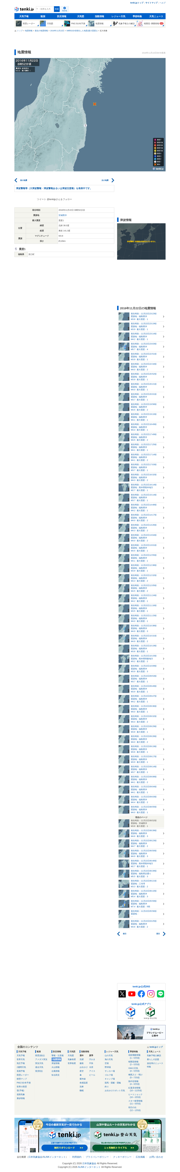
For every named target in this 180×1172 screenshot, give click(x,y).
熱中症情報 (136, 1082)
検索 (57, 9)
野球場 (108, 1067)
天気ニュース (156, 16)
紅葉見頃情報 (136, 1089)
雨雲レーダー (23, 1075)
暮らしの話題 (153, 1059)
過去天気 (39, 1067)
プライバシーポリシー (97, 1157)
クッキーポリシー (122, 1157)
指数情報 (99, 16)
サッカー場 (110, 1071)
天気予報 (24, 16)
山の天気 (109, 1055)
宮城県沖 (63, 215)
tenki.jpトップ (136, 3)
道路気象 (21, 1094)
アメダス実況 (41, 1059)
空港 (107, 1063)
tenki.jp (24, 9)
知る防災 (55, 1075)
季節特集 (137, 16)
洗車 (82, 1086)
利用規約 (76, 1157)
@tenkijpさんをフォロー (59, 199)
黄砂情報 (21, 1098)
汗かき (92, 1059)
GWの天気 (136, 1069)
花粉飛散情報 (136, 1056)
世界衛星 (72, 1063)
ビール (92, 1075)
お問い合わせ (156, 1157)
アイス (92, 1071)
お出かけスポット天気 (115, 1090)
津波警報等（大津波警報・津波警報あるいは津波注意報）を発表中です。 (54, 188)
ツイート (41, 199)
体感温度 (84, 1083)
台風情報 (55, 1071)
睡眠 (82, 1090)
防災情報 (61, 16)
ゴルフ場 (109, 1075)
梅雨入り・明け (136, 1076)
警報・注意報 (57, 1055)
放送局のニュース (155, 1063)
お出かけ (84, 1067)
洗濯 (82, 1059)
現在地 (64, 11)
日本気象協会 (35, 1157)
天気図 (80, 16)
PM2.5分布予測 (24, 1083)
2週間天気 (21, 1067)
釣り (107, 1086)
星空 (82, 1071)
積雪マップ (22, 1079)
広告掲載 (140, 1157)
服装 (82, 1063)
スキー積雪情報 (136, 1102)
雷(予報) (20, 1090)
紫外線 (83, 1079)
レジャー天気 (118, 16)
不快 (91, 1063)
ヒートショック (136, 1096)
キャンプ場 (110, 1079)
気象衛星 (72, 1059)
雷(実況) (39, 1071)
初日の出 (136, 1109)
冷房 (91, 1067)
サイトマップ (151, 3)
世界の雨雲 (22, 1086)
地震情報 (57, 1059)
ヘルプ (163, 3)
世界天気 (21, 1059)
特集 (149, 1067)
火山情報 (55, 1067)
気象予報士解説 (154, 1055)
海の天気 (109, 1059)
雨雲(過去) (40, 1055)
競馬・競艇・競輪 (113, 1083)
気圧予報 (21, 1063)
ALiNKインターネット (54, 1157)
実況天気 (39, 1063)
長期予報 (21, 1071)
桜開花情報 (136, 1063)
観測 (43, 16)
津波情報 (55, 1063)
